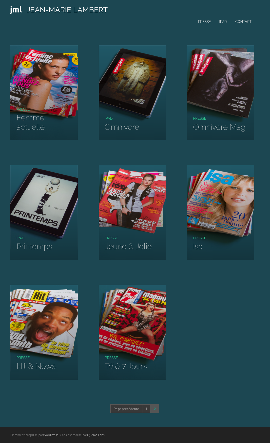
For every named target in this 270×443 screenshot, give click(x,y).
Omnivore (122, 126)
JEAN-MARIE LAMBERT (67, 9)
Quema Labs (96, 435)
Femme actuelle (31, 122)
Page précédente (126, 409)
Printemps (34, 246)
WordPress (50, 435)
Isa (198, 246)
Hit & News (36, 366)
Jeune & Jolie (128, 246)
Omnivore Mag (219, 126)
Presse (204, 22)
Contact (243, 22)
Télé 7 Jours (126, 366)
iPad (223, 22)
